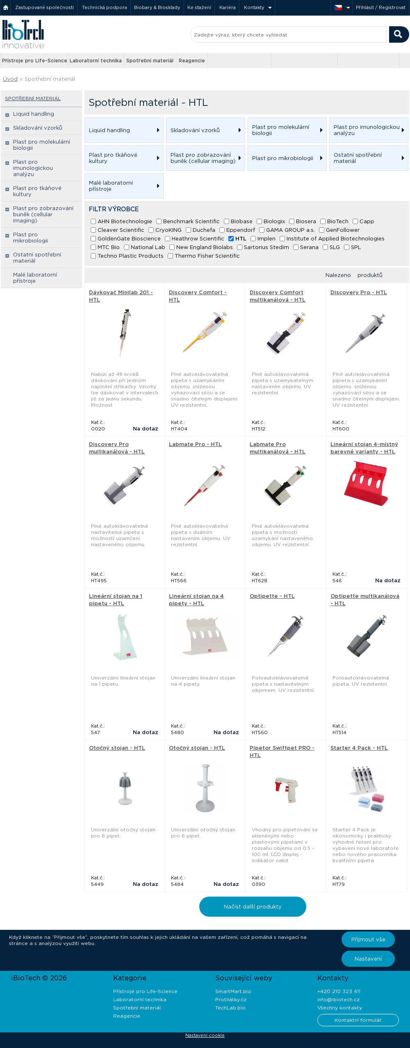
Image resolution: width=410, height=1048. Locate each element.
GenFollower (343, 230)
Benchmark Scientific (191, 221)
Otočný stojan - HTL (117, 748)
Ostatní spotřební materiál (37, 258)
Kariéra (227, 7)
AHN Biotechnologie (125, 221)
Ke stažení (199, 7)
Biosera (306, 221)
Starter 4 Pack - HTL (359, 748)
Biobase (242, 221)
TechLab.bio (230, 1008)
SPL (356, 247)
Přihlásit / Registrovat (380, 7)
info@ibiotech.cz (338, 999)
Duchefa (204, 230)
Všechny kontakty (339, 1008)
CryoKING (168, 230)
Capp (367, 221)
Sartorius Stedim (266, 247)
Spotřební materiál (149, 60)
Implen (266, 239)
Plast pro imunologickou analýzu (33, 168)
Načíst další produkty (253, 907)
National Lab (148, 247)
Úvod (10, 79)
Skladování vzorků (37, 128)
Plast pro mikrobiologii (30, 237)
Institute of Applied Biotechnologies (336, 239)
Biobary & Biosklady (157, 7)
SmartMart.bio (233, 991)
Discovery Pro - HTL (358, 292)
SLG (335, 247)
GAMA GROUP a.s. (290, 230)
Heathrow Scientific (198, 239)
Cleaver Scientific (121, 230)
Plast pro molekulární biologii (41, 145)
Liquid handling (33, 114)
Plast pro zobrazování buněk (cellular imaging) (43, 214)
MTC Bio (109, 247)
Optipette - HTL (272, 596)
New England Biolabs (204, 247)
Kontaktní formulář (358, 1020)
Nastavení (368, 959)
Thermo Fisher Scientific (207, 256)
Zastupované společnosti (44, 7)
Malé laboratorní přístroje (35, 278)
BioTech (337, 221)
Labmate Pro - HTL (195, 444)
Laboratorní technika (96, 60)
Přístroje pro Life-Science (34, 60)
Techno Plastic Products (131, 256)
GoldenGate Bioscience (129, 239)
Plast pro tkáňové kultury (37, 191)
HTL (240, 239)
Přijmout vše (368, 939)
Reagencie (192, 60)
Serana (309, 247)
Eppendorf (240, 230)
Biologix (274, 221)
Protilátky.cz (230, 999)
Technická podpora (104, 7)
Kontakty (254, 7)
